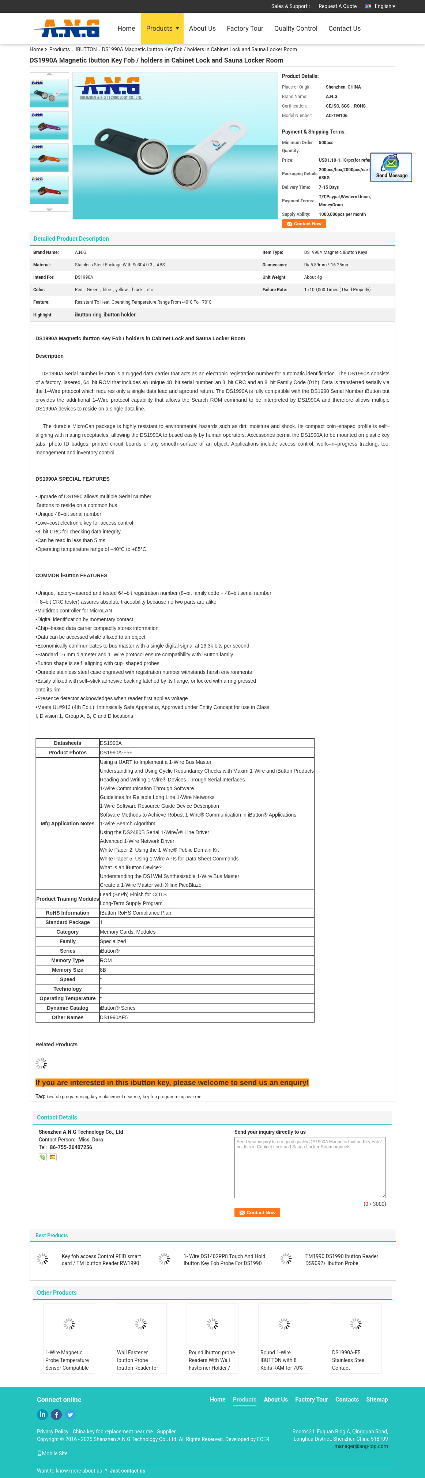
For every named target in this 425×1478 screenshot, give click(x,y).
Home (126, 28)
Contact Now (307, 223)
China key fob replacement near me (113, 1431)
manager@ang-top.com (361, 1446)
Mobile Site (52, 1453)
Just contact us (127, 1471)
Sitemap (377, 1399)
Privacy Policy (52, 1431)
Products (159, 28)
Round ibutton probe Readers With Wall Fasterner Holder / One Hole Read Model (212, 1368)
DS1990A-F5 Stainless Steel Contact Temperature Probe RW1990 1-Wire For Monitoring (354, 1372)
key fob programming (68, 1096)
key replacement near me (115, 1096)
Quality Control (295, 28)
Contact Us (344, 28)
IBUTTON (86, 49)
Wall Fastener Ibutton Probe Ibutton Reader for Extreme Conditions (139, 1364)
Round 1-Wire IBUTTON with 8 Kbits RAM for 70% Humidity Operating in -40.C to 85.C (282, 1368)
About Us (202, 28)
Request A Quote (338, 6)
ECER (263, 1439)
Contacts (347, 1399)
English (385, 6)
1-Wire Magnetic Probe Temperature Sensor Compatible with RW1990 (67, 1364)
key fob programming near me (172, 1096)
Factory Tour (245, 28)
